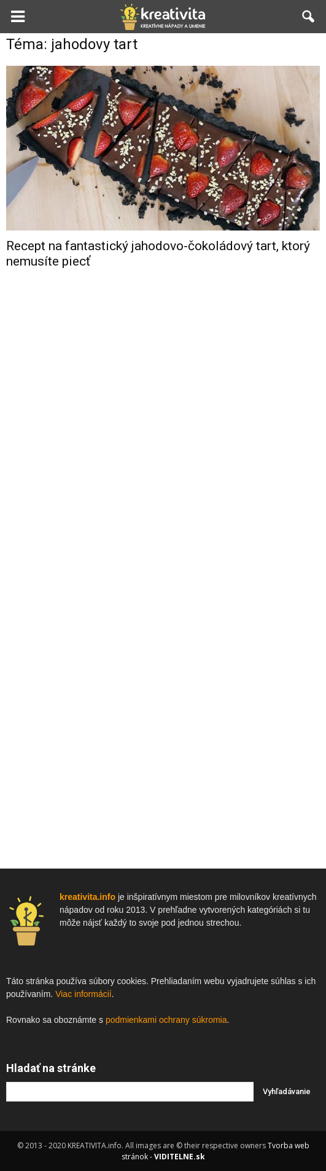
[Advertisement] (163, 474)
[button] (309, 16)
